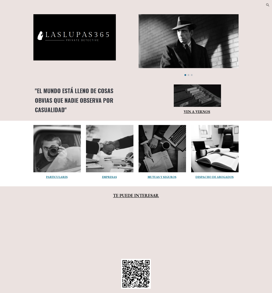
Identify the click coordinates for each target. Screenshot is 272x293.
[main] (83, 100)
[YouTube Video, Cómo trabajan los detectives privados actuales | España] (65, 229)
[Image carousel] (188, 45)
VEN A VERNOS (197, 111)
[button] (267, 5)
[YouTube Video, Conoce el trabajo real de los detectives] (136, 229)
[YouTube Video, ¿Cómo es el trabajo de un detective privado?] (206, 229)
